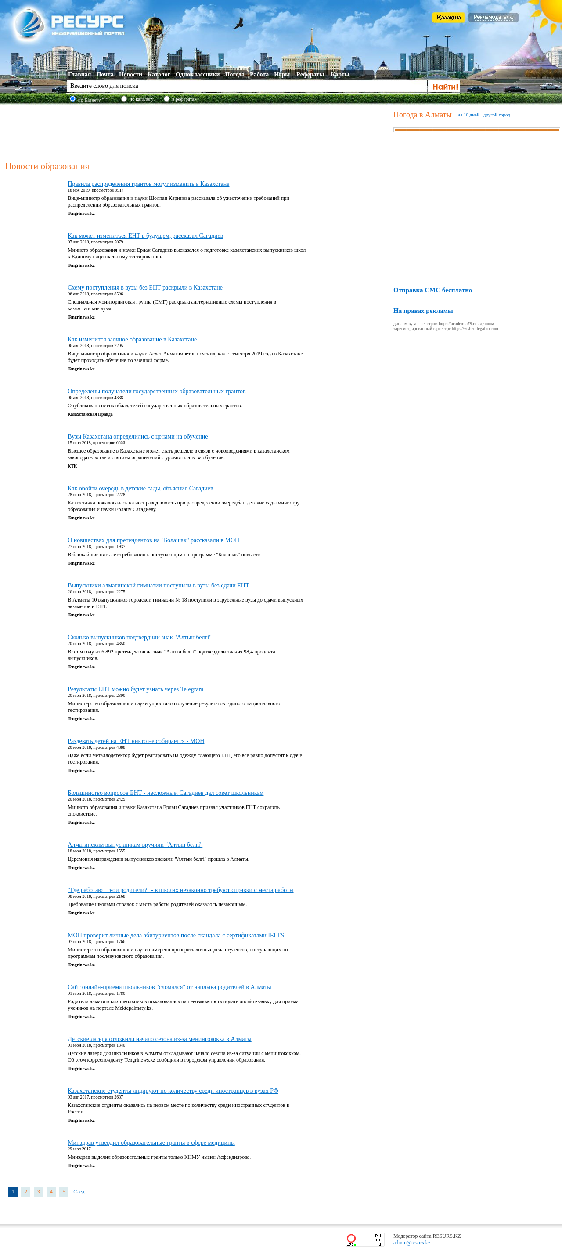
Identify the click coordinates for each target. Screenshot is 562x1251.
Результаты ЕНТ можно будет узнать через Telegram (135, 689)
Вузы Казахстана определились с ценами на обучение (138, 436)
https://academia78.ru (457, 323)
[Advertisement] (197, 131)
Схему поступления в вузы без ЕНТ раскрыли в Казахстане (145, 287)
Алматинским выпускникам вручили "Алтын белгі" (135, 844)
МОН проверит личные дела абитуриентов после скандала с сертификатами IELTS (176, 935)
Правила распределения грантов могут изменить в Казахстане (148, 184)
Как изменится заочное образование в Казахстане (132, 339)
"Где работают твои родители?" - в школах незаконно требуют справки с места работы (180, 890)
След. (79, 1192)
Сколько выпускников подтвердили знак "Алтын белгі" (140, 637)
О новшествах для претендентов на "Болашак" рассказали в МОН (153, 540)
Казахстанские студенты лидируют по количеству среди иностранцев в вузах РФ (173, 1091)
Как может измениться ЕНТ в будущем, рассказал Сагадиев (145, 235)
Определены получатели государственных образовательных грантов (156, 391)
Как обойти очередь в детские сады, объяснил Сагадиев (140, 488)
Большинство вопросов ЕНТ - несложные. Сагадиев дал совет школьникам (165, 793)
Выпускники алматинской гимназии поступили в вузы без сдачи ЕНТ (158, 585)
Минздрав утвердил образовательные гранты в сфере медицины (151, 1142)
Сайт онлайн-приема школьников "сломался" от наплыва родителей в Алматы (169, 987)
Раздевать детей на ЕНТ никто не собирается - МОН (136, 741)
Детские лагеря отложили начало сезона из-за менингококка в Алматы (160, 1039)
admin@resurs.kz (411, 1243)
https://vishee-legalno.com (475, 328)
